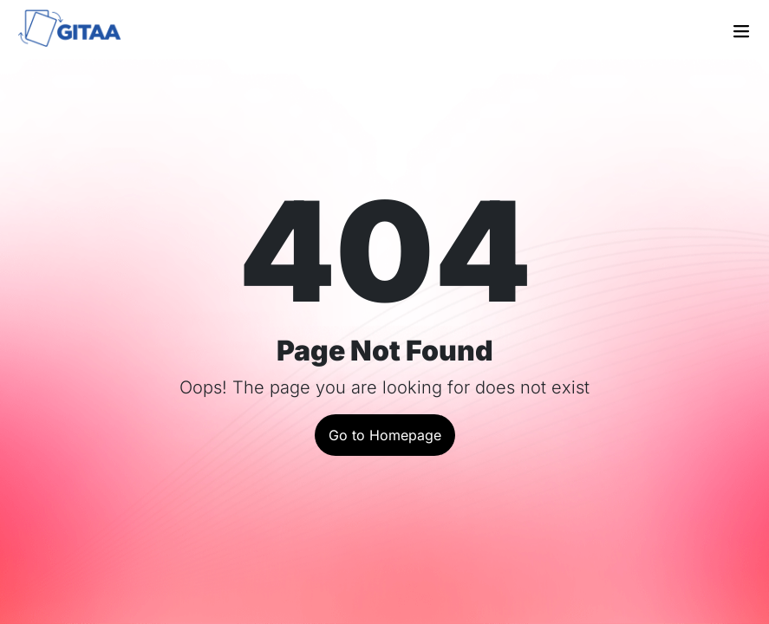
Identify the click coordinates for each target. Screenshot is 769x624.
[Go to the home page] (79, 30)
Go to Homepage (385, 435)
